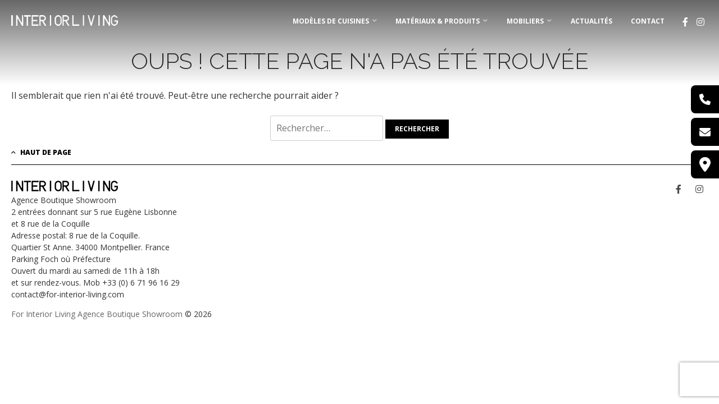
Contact (648, 21)
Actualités (591, 21)
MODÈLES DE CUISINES (331, 21)
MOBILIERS (525, 21)
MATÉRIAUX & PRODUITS (437, 21)
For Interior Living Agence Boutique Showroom (97, 314)
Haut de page (41, 152)
